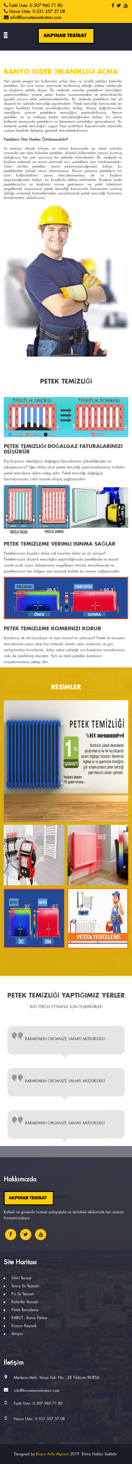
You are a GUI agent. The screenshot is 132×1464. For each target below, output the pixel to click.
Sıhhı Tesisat (17, 1277)
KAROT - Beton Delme (25, 1317)
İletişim (13, 1333)
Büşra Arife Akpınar (52, 1454)
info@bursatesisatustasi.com (37, 1390)
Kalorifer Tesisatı (21, 1301)
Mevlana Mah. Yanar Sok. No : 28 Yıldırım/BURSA (56, 1377)
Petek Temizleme (21, 1309)
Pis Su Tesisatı (19, 1293)
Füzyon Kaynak (20, 1325)
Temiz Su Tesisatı (21, 1285)
